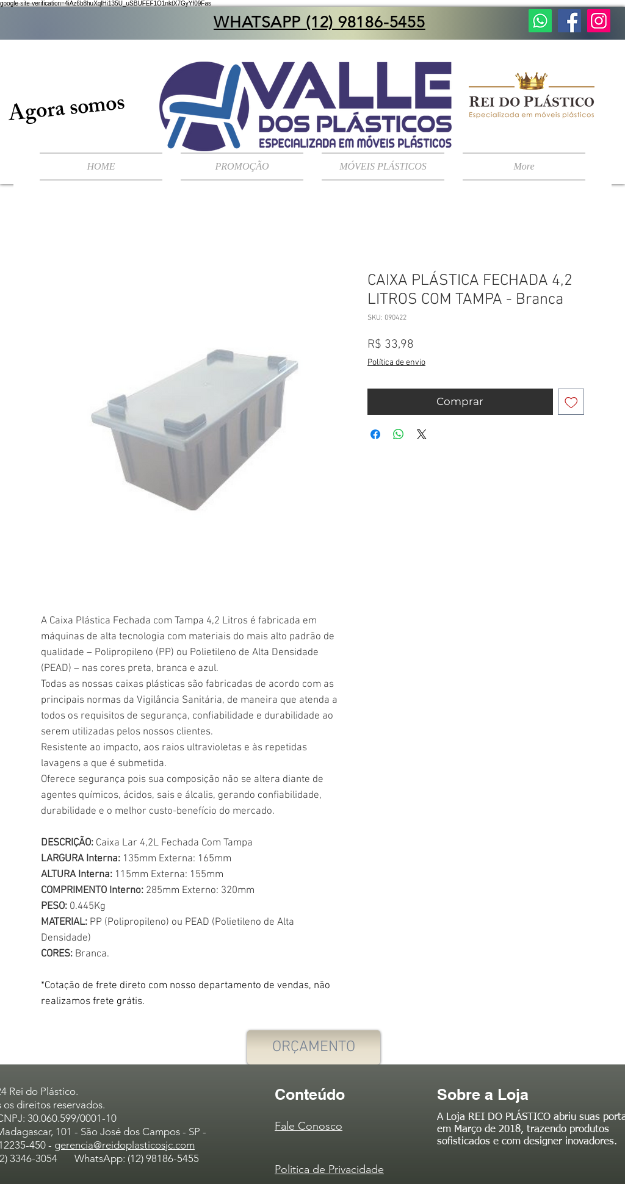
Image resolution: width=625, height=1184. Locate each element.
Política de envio (396, 362)
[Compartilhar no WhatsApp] (398, 434)
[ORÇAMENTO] (313, 1047)
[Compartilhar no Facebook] (375, 434)
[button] (382, 166)
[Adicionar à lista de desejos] (571, 402)
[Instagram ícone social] (598, 20)
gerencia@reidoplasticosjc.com (124, 1145)
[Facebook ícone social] (569, 20)
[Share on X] (421, 434)
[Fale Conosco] (540, 20)
